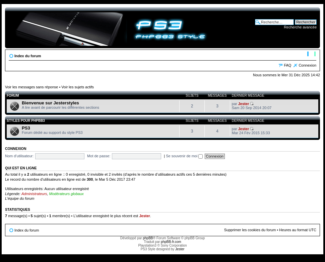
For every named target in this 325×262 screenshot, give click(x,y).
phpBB (148, 238)
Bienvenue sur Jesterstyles (50, 102)
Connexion (307, 65)
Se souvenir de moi (184, 156)
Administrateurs (34, 194)
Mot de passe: (98, 156)
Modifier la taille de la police (311, 55)
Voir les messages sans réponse (31, 87)
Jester (243, 104)
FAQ (287, 65)
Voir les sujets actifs (77, 87)
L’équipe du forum (19, 198)
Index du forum (27, 56)
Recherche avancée (300, 27)
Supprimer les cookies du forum (250, 230)
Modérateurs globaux (66, 194)
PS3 (26, 127)
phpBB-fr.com (171, 242)
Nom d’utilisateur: (19, 156)
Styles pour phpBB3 (26, 120)
